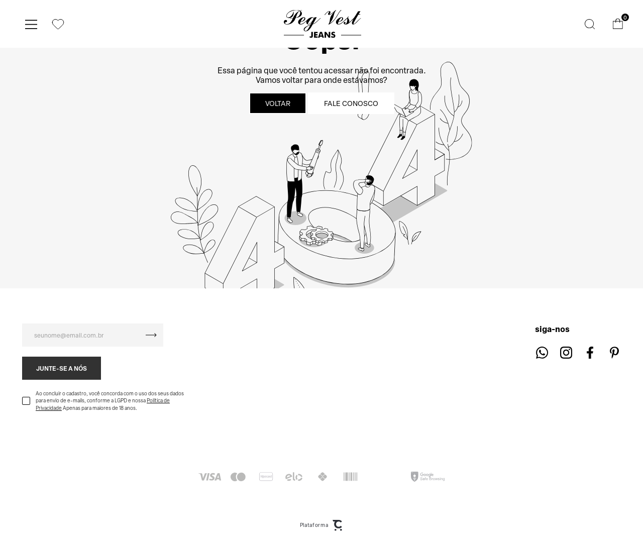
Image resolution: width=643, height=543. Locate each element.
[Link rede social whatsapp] (542, 352)
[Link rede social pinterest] (614, 352)
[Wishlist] (58, 24)
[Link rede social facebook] (590, 352)
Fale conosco (351, 103)
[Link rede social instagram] (566, 352)
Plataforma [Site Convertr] (322, 525)
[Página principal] (323, 24)
